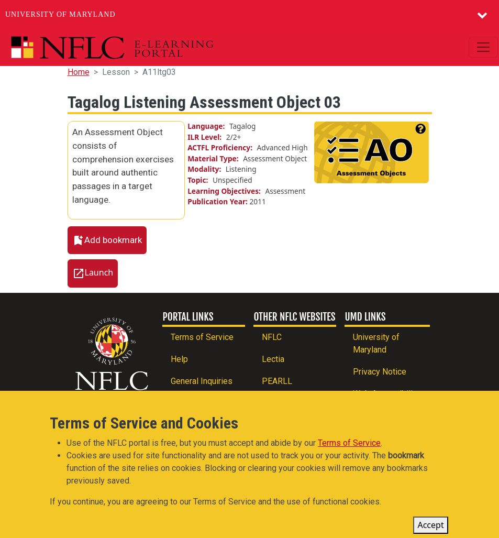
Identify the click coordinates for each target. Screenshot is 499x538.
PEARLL (277, 381)
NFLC (272, 337)
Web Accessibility (386, 394)
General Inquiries (201, 381)
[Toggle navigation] (483, 47)
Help (179, 359)
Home (79, 72)
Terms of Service (202, 337)
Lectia (273, 359)
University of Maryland (60, 14)
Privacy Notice (379, 372)
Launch (99, 273)
